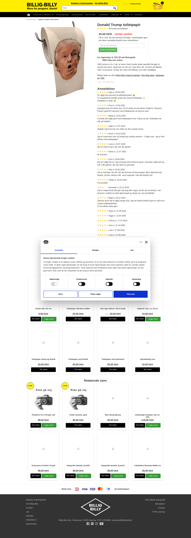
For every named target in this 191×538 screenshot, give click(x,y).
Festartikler (102, 15)
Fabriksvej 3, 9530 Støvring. (84, 520)
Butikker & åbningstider (82, 3)
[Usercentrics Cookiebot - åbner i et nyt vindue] (131, 242)
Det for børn (89, 15)
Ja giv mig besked (108, 50)
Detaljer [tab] (95, 250)
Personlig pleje (61, 15)
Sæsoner (115, 15)
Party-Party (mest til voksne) (128, 75)
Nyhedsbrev (31, 520)
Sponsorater (31, 524)
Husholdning (76, 15)
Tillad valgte (95, 294)
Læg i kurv (49, 319)
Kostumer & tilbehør (43, 15)
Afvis (60, 294)
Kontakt (29, 508)
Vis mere (36, 319)
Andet (127, 15)
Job (27, 512)
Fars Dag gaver (147, 75)
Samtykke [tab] (59, 250)
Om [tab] (132, 250)
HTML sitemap (158, 512)
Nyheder (137, 15)
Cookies (161, 508)
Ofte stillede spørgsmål (155, 500)
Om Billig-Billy (101, 3)
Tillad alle (130, 294)
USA (102, 78)
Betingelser (160, 504)
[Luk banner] (146, 242)
